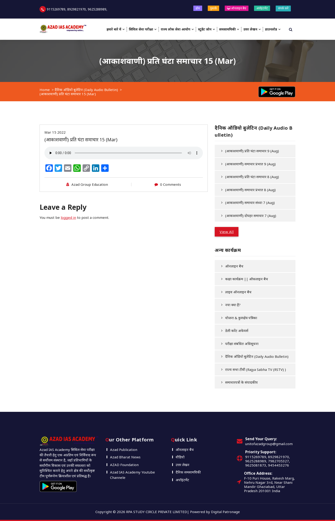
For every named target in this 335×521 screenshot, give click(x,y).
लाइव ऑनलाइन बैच (238, 292)
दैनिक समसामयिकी (188, 472)
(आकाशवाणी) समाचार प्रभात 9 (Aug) (250, 164)
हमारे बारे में (114, 29)
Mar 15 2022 (55, 132)
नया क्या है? (233, 304)
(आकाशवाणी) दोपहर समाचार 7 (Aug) (250, 215)
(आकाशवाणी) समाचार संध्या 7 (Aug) (250, 202)
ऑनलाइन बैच (236, 8)
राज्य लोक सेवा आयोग (175, 29)
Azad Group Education (89, 184)
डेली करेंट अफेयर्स (236, 330)
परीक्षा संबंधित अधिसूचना (241, 343)
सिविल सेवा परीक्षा (141, 29)
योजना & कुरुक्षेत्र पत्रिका (241, 317)
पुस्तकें (213, 8)
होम (198, 8)
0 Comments (170, 184)
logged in (68, 217)
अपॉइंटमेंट (262, 8)
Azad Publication (123, 449)
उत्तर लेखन (250, 29)
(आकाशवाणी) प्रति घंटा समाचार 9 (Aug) (252, 151)
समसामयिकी (227, 29)
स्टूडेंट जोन (204, 29)
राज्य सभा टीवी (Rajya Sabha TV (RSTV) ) (255, 369)
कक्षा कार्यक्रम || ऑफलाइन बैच (246, 279)
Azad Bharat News (125, 457)
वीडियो (180, 457)
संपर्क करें (283, 8)
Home (45, 89)
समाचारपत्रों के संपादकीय (241, 382)
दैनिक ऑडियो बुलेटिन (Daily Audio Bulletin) (86, 89)
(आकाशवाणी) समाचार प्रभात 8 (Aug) (250, 189)
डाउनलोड (271, 29)
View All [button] (227, 231)
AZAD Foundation (124, 464)
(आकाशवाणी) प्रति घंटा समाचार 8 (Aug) (252, 176)
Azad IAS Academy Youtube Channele (132, 475)
